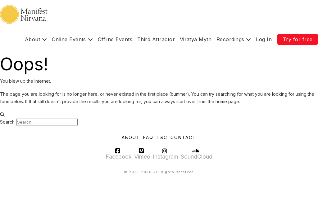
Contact (183, 137)
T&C (162, 137)
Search (7, 122)
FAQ (148, 137)
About (131, 137)
